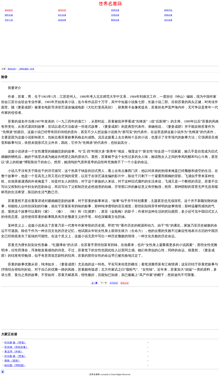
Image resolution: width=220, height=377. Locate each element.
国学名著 (9, 15)
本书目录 (114, 283)
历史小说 (9, 20)
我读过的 (12, 69)
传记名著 (168, 20)
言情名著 (115, 15)
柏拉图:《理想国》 (15, 365)
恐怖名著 (168, 15)
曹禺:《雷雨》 (12, 360)
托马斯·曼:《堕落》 (15, 342)
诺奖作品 (168, 10)
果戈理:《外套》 (13, 351)
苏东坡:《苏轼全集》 (16, 347)
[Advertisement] (110, 44)
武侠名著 (62, 20)
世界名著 (115, 10)
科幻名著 (62, 15)
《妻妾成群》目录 (26, 69)
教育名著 (115, 20)
